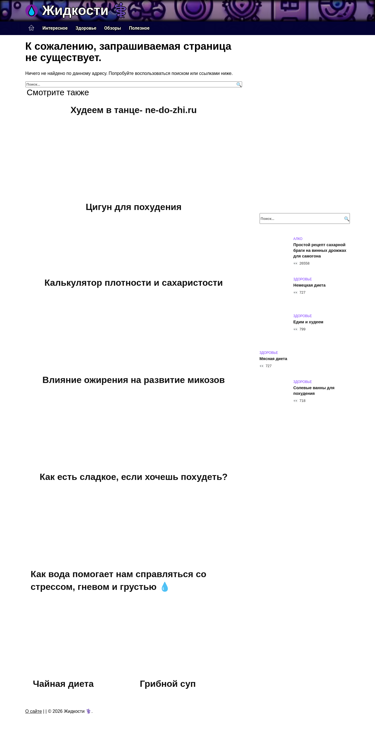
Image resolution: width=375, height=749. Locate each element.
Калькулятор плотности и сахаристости (133, 283)
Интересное (55, 28)
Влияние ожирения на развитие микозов (133, 380)
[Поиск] (238, 84)
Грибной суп (168, 684)
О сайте (33, 711)
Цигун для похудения (134, 207)
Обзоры (112, 28)
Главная (31, 27)
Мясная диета (273, 358)
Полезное (139, 28)
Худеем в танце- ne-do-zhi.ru (134, 110)
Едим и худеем (308, 322)
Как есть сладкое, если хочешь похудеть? (133, 477)
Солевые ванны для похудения (314, 391)
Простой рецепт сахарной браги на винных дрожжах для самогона (320, 250)
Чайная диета (63, 684)
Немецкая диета (309, 285)
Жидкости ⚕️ (85, 10)
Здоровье (86, 28)
